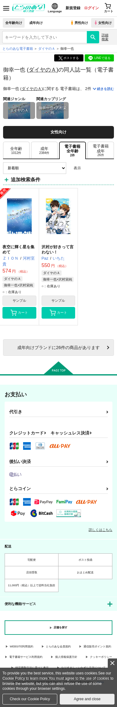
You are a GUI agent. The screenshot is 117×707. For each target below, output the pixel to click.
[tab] (16, 150)
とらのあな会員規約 (58, 646)
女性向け (103, 23)
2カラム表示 (98, 168)
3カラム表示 (88, 168)
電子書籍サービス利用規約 (25, 656)
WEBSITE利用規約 (22, 646)
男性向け (79, 23)
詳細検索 (105, 37)
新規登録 (73, 8)
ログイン (91, 8)
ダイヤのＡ (42, 69)
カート (19, 313)
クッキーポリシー (101, 656)
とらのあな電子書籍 (17, 48)
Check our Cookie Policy (30, 699)
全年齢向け (13, 23)
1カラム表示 (109, 168)
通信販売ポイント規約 (97, 646)
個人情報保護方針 (66, 656)
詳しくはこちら (100, 530)
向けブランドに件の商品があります (58, 347)
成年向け (36, 23)
